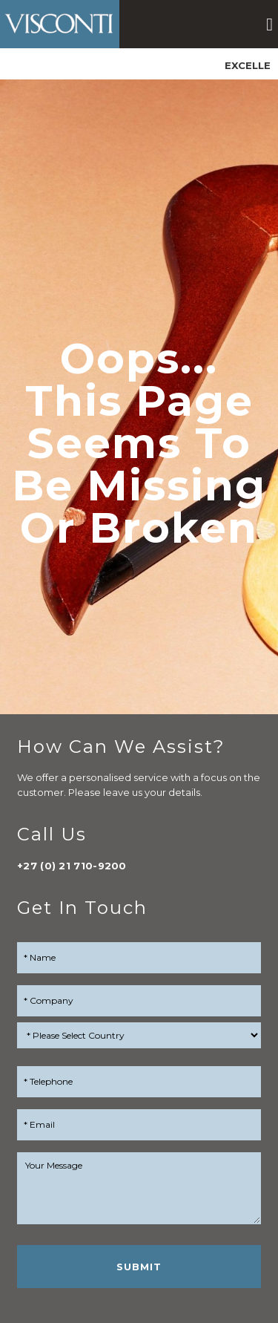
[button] (269, 24)
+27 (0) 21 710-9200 (72, 866)
